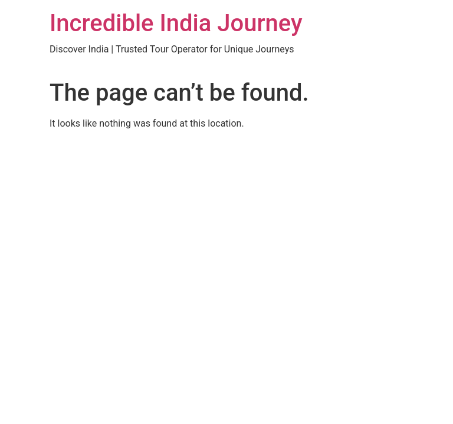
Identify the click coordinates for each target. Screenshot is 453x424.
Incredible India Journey (176, 23)
